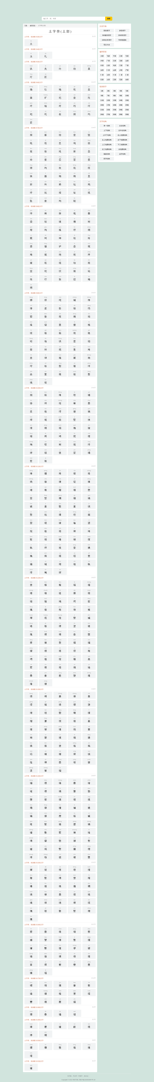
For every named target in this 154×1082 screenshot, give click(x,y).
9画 (121, 95)
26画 (102, 114)
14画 (120, 100)
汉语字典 (77, 8)
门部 (120, 65)
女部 (102, 70)
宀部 (127, 65)
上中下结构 (107, 135)
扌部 (114, 75)
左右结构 (122, 126)
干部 (114, 56)
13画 (114, 100)
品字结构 (122, 154)
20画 (127, 105)
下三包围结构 (122, 144)
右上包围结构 (122, 135)
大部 (102, 56)
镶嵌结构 (107, 154)
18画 (114, 105)
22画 (108, 110)
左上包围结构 (106, 140)
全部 (127, 79)
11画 (102, 100)
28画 (114, 114)
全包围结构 (122, 149)
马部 (114, 65)
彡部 (120, 70)
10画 (127, 95)
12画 (108, 100)
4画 (121, 91)
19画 (120, 105)
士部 (108, 75)
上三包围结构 (106, 144)
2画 (108, 91)
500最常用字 (106, 35)
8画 (114, 95)
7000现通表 (122, 40)
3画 (114, 91)
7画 (108, 95)
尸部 (127, 70)
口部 (108, 65)
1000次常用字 (107, 40)
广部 (108, 61)
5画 (127, 91)
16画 (102, 105)
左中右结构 (122, 130)
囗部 (114, 79)
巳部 (102, 79)
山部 (114, 70)
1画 (102, 91)
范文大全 (107, 45)
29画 (120, 114)
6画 (102, 95)
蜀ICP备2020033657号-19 (87, 1080)
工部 (120, 56)
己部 (114, 61)
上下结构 (107, 130)
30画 (127, 114)
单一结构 (107, 126)
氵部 (120, 75)
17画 (108, 105)
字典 (25, 25)
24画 (120, 110)
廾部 (102, 61)
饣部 (102, 75)
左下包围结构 (122, 140)
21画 (102, 110)
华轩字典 (75, 1080)
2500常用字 (122, 35)
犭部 (108, 70)
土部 (108, 79)
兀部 (120, 79)
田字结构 (107, 159)
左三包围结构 (106, 149)
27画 (108, 114)
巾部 (102, 65)
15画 (127, 100)
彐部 (120, 61)
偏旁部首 (32, 25)
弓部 (127, 56)
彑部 (127, 61)
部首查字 (107, 30)
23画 (114, 110)
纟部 (127, 75)
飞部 (108, 56)
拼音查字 (122, 30)
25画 (127, 110)
